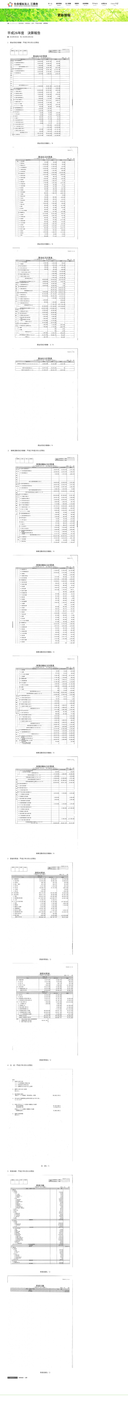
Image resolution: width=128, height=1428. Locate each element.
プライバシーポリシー (76, 1410)
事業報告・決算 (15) (97, 40)
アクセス (54, 1410)
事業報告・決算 (23, 1377)
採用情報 (45, 1410)
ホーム (11, 1410)
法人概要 (28, 1410)
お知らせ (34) (95, 36)
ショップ (89, 1410)
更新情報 (19, 1410)
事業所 (37, 1410)
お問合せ (63, 1410)
